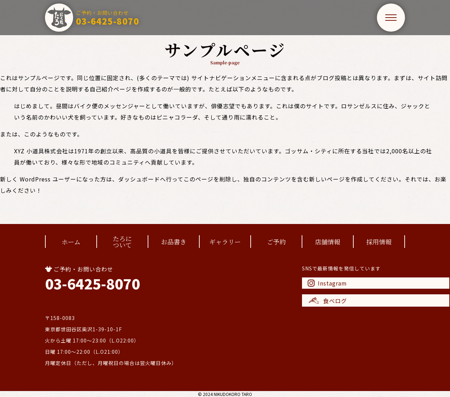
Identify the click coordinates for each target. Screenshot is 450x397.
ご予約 (276, 241)
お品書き (173, 241)
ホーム (71, 241)
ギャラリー (225, 241)
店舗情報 (327, 241)
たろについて (122, 241)
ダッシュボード (139, 179)
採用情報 (379, 241)
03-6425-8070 (92, 283)
